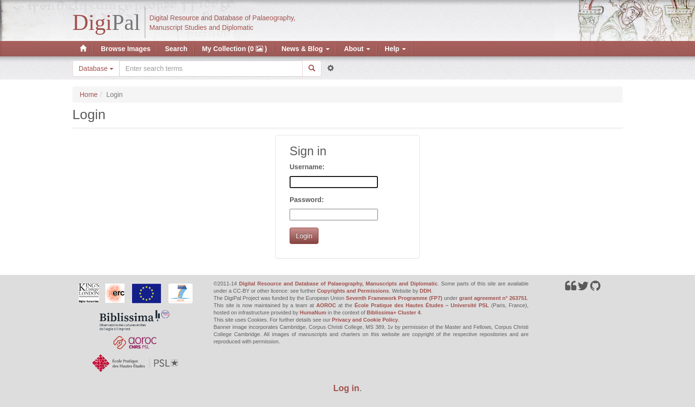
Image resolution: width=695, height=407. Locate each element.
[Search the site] (211, 68)
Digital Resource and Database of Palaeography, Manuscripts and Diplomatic (338, 283)
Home (88, 94)
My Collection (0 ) (234, 49)
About (357, 49)
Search (176, 49)
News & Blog (305, 49)
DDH (425, 291)
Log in (347, 388)
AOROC (326, 305)
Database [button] (96, 68)
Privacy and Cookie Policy (365, 320)
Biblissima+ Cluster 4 (394, 312)
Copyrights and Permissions (353, 291)
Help (395, 49)
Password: (307, 200)
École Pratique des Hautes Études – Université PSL (421, 305)
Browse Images (126, 49)
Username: (307, 167)
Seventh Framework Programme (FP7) (394, 298)
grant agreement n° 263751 (493, 298)
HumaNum (313, 312)
